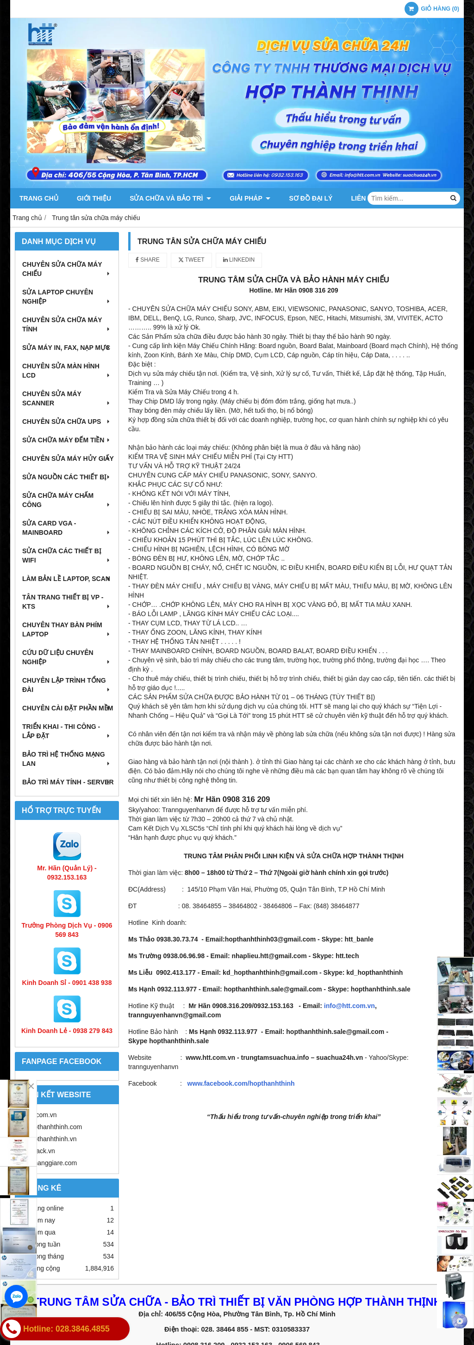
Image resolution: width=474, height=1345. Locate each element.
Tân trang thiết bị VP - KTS (67, 601)
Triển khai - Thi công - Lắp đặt (67, 731)
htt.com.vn (42, 1115)
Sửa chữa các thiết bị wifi (67, 555)
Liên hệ (363, 198)
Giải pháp (250, 198)
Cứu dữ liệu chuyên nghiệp (67, 657)
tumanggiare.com (52, 1163)
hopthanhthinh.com (54, 1127)
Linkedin (239, 260)
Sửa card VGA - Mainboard (67, 528)
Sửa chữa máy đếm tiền (67, 440)
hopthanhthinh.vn (51, 1139)
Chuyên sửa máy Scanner (67, 398)
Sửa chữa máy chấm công (67, 500)
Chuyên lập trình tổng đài (67, 685)
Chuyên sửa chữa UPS (67, 421)
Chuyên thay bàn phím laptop (67, 629)
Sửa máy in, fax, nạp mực (67, 347)
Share (148, 260)
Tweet (191, 260)
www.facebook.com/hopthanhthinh (241, 1083)
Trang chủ (38, 198)
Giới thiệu (94, 198)
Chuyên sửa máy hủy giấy (68, 458)
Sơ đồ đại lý (310, 198)
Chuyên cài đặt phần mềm (67, 708)
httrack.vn (41, 1151)
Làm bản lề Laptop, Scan (67, 578)
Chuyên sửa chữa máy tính (67, 324)
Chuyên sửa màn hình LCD (67, 370)
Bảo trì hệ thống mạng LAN (67, 759)
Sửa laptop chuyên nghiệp (67, 296)
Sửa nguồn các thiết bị (67, 477)
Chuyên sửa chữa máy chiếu (67, 269)
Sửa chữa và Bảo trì (170, 198)
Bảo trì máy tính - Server (68, 782)
